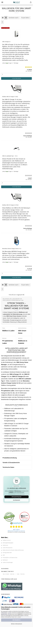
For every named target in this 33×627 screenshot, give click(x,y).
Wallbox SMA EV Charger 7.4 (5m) (10, 96)
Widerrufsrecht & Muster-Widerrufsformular (13, 550)
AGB (4, 555)
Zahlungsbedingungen (16, 496)
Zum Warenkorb (16, 500)
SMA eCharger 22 (6, 41)
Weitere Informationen (16, 624)
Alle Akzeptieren (16, 620)
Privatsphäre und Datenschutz (10, 557)
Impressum (5, 545)
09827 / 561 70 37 (8, 571)
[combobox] (14, 17)
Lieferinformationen (7, 547)
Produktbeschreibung (10, 458)
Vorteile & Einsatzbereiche (11, 462)
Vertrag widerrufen (7, 552)
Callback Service (7, 540)
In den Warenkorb (16, 78)
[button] (2, 17)
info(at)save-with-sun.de (11, 579)
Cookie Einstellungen (8, 562)
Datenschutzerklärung (26, 617)
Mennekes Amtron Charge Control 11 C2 (11, 248)
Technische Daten (8, 467)
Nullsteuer (5, 560)
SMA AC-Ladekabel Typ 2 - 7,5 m (9, 156)
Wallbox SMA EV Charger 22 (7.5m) (10, 205)
